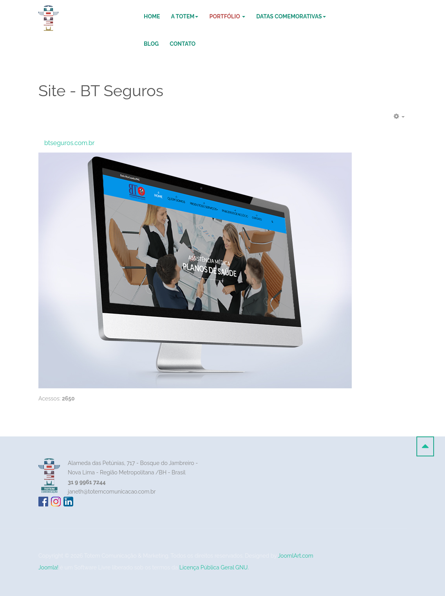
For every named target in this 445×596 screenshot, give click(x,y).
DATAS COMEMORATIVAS (291, 16)
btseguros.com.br (69, 143)
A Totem (185, 16)
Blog (151, 44)
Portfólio (227, 16)
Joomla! (48, 567)
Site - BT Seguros (100, 90)
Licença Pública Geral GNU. (214, 567)
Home (152, 16)
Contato (182, 44)
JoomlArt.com (295, 556)
